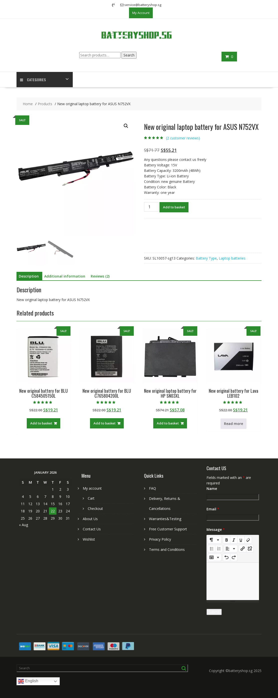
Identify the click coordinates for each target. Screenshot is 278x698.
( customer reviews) (183, 138)
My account (92, 488)
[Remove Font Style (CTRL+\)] (248, 540)
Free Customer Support (168, 529)
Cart (91, 498)
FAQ (152, 488)
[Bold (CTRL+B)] (226, 540)
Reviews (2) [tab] (100, 276)
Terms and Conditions (167, 549)
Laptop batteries (232, 258)
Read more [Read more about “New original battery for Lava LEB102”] (233, 423)
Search (129, 55)
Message (215, 529)
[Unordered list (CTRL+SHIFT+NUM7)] (211, 548)
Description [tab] (29, 276)
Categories (33, 79)
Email (212, 509)
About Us (90, 518)
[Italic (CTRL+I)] (234, 540)
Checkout (95, 508)
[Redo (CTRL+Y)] (234, 557)
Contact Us (92, 529)
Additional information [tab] (64, 276)
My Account (141, 12)
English (28, 681)
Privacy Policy (160, 539)
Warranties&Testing (165, 518)
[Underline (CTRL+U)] (241, 540)
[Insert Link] (242, 548)
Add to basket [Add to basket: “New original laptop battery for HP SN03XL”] (168, 423)
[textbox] (232, 581)
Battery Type (206, 258)
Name (211, 488)
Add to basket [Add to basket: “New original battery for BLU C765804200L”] (105, 423)
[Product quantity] (151, 207)
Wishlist (89, 539)
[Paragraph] (231, 548)
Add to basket (174, 207)
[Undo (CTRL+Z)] (226, 557)
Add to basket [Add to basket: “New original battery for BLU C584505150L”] (41, 423)
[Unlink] (250, 548)
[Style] (215, 540)
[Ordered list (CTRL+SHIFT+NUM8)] (218, 548)
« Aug (23, 524)
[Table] (215, 557)
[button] (126, 125)
